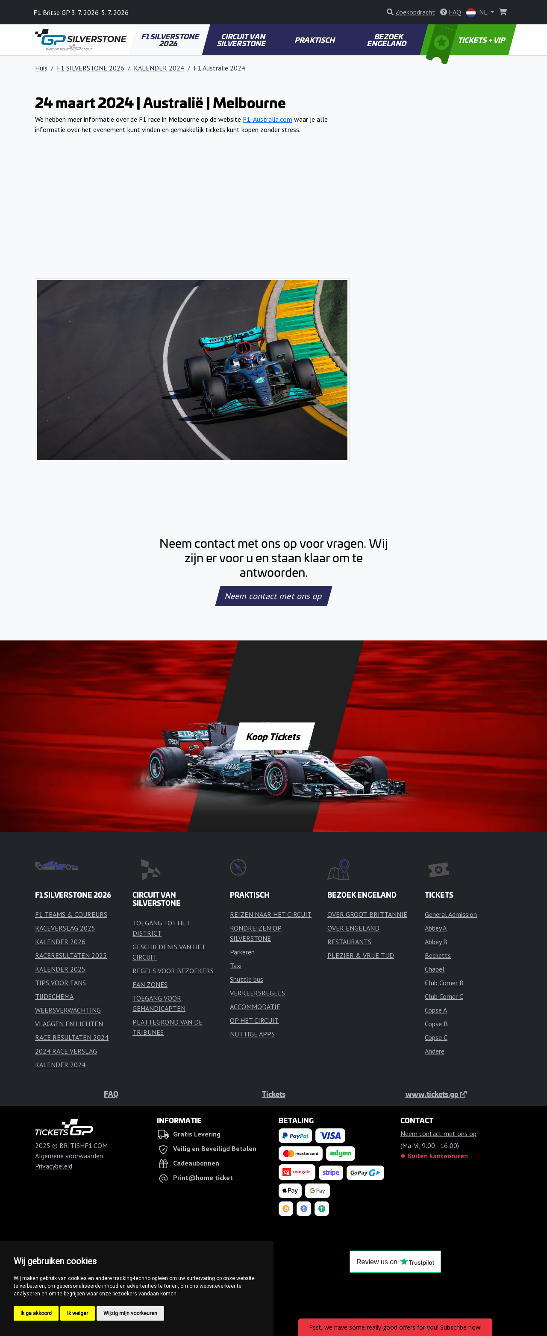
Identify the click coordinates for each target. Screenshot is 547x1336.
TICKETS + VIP (466, 39)
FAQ (111, 1094)
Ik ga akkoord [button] (36, 1313)
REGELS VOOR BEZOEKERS (173, 970)
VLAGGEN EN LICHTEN (69, 1023)
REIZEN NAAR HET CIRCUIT (271, 914)
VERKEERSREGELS (257, 993)
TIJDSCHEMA (54, 996)
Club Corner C (444, 996)
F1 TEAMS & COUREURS (71, 914)
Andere (434, 1051)
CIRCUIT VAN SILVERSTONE (242, 39)
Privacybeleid (53, 1166)
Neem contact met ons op (273, 596)
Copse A (436, 1010)
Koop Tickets (273, 736)
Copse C (436, 1037)
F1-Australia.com (267, 119)
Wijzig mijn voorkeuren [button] (130, 1313)
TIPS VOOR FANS (60, 982)
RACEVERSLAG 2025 (65, 928)
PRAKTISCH (315, 40)
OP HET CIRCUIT (254, 1020)
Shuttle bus (246, 979)
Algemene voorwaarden (69, 1155)
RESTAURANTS (349, 941)
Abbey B (436, 941)
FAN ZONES (150, 984)
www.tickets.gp (436, 1094)
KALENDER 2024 (159, 68)
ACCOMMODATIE (255, 1006)
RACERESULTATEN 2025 (71, 955)
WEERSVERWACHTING (68, 1010)
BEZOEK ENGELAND (387, 39)
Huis (41, 68)
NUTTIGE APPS (252, 1034)
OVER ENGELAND (353, 928)
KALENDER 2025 (60, 969)
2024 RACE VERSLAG (66, 1051)
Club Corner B (444, 982)
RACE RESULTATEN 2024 (72, 1037)
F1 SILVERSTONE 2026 (171, 39)
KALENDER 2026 (60, 941)
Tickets (273, 1094)
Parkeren (242, 952)
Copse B (436, 1023)
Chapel (434, 969)
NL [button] (477, 13)
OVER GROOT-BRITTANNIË (367, 914)
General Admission (451, 914)
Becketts (438, 955)
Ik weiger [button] (77, 1313)
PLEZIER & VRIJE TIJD (360, 955)
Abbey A (436, 928)
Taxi (235, 965)
